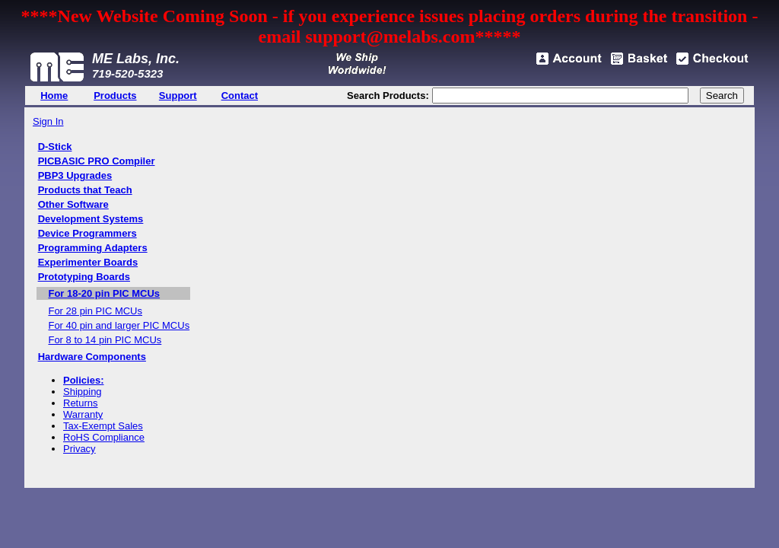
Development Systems (91, 219)
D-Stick (55, 146)
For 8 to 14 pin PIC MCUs (104, 340)
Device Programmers (87, 233)
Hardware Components (92, 356)
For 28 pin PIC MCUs (95, 311)
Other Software (73, 204)
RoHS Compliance (104, 437)
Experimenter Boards (88, 262)
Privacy (79, 448)
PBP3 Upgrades (75, 175)
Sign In (48, 121)
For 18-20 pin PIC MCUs (104, 293)
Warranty (83, 414)
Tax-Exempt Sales (103, 426)
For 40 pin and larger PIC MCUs (118, 325)
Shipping (82, 391)
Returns (80, 403)
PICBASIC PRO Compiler (96, 161)
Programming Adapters (93, 247)
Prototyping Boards (84, 276)
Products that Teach (85, 190)
